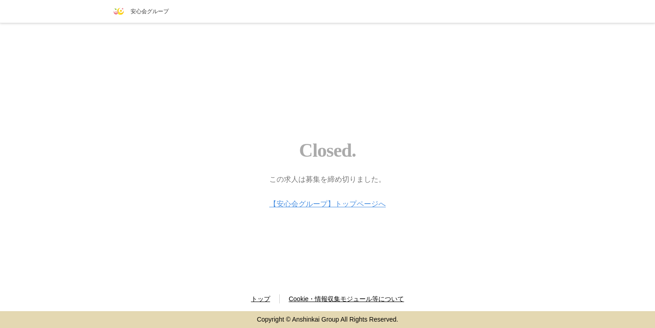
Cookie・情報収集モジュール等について (346, 298)
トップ (260, 298)
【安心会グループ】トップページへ (327, 204)
